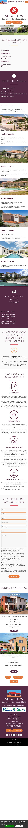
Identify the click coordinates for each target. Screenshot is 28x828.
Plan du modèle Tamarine (8, 316)
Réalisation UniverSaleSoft (14, 742)
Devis (8, 22)
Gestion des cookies (14, 745)
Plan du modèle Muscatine (8, 314)
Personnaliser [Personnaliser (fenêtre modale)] (19, 826)
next (26, 117)
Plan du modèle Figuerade (8, 323)
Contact (14, 681)
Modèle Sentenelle (6, 64)
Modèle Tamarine (5, 58)
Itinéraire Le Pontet (20, 1)
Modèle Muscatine (6, 56)
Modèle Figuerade (6, 67)
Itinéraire (14, 630)
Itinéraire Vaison (12, 1)
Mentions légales (14, 740)
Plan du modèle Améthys (7, 311)
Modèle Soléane (5, 61)
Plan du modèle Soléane (7, 319)
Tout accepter (9, 826)
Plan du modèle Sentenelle (8, 321)
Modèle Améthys (5, 53)
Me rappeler (17, 22)
